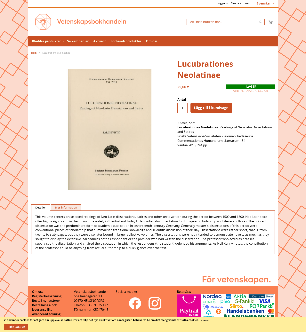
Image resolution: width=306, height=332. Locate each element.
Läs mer (204, 320)
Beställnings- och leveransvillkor (44, 307)
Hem (33, 52)
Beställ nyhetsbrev (46, 300)
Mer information (66, 207)
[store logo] (80, 22)
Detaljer (40, 207)
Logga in (222, 3)
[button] (267, 3)
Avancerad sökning (46, 314)
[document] (153, 324)
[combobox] (226, 22)
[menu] (153, 41)
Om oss (37, 291)
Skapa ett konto (242, 3)
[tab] (40, 207)
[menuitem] (47, 41)
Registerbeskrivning (46, 296)
